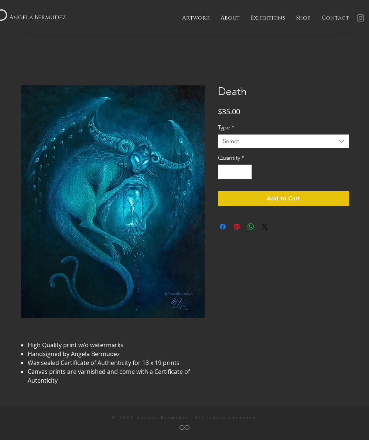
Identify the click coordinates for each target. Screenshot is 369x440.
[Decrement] (224, 172)
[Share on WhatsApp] (250, 226)
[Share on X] (264, 226)
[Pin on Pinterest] (236, 226)
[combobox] (283, 141)
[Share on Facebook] (222, 226)
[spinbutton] (234, 172)
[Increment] (245, 172)
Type (226, 127)
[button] (196, 18)
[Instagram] (360, 18)
